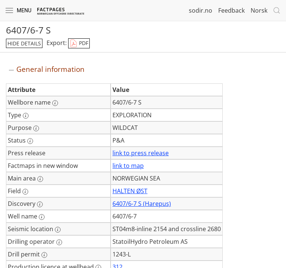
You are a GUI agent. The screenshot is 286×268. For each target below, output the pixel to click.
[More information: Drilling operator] (59, 242)
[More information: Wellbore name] (55, 103)
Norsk (259, 10)
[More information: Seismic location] (58, 230)
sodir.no (200, 10)
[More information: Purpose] (36, 128)
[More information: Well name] (42, 217)
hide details (24, 43)
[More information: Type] (26, 116)
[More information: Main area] (40, 179)
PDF (79, 43)
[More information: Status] (30, 141)
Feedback (231, 10)
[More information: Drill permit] (44, 255)
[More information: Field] (25, 192)
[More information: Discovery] (40, 204)
